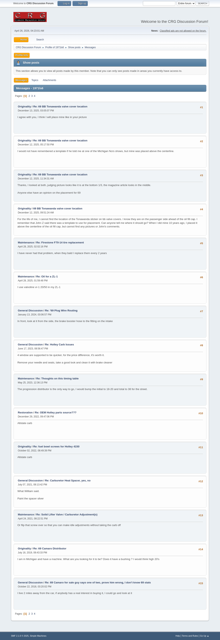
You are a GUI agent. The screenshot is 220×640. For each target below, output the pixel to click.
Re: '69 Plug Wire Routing (61, 310)
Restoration (25, 412)
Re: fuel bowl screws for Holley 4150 (56, 446)
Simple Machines (38, 636)
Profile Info (21, 55)
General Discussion (30, 310)
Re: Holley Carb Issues (59, 344)
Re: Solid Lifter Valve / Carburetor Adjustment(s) (66, 514)
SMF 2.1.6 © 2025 (20, 636)
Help (178, 636)
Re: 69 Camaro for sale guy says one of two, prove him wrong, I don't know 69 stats (98, 582)
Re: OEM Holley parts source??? (55, 412)
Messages (21, 80)
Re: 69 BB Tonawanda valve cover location (60, 106)
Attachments (49, 80)
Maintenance (26, 242)
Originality (24, 106)
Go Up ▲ (204, 636)
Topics (34, 80)
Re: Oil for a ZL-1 (47, 276)
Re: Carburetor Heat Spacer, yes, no (67, 480)
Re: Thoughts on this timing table (57, 378)
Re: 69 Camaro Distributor (49, 548)
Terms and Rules (190, 636)
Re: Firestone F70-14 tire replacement (60, 242)
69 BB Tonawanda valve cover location (57, 208)
